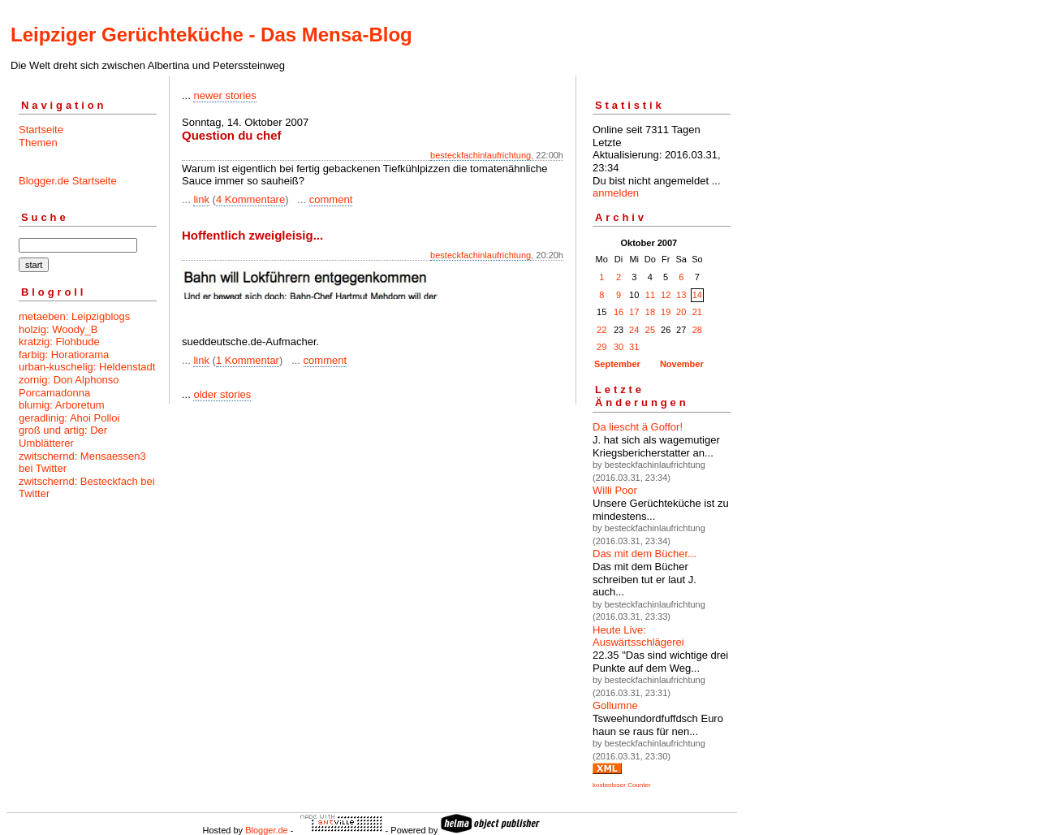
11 (650, 295)
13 (681, 295)
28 (697, 330)
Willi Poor (615, 490)
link (201, 199)
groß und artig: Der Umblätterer (63, 436)
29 (601, 347)
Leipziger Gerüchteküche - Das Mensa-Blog (211, 34)
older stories (222, 394)
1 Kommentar (247, 360)
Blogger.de (266, 830)
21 (697, 312)
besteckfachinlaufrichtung (480, 155)
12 (665, 295)
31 (634, 347)
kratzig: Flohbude (59, 341)
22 (601, 330)
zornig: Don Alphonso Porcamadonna (69, 386)
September (617, 364)
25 (650, 330)
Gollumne (615, 705)
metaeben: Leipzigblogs (74, 316)
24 (634, 330)
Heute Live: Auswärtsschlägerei (638, 636)
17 (634, 312)
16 (618, 312)
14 (697, 295)
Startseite (41, 129)
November (682, 364)
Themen (38, 142)
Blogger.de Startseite (68, 181)
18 (650, 312)
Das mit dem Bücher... (644, 553)
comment (330, 199)
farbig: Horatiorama (64, 354)
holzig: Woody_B (58, 329)
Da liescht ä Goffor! (638, 427)
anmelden (616, 193)
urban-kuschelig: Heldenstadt (87, 367)
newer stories (224, 95)
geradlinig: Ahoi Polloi (69, 418)
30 (618, 347)
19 (665, 312)
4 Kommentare (250, 199)
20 (681, 312)
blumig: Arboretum (62, 405)
